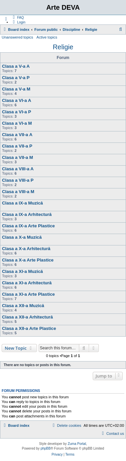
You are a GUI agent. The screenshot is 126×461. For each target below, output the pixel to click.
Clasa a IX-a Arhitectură (27, 214)
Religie (63, 47)
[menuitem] (17, 17)
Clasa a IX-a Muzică (22, 203)
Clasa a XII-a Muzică (23, 305)
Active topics (47, 37)
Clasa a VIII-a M (18, 191)
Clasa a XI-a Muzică (22, 271)
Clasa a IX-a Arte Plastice (28, 225)
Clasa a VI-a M (17, 123)
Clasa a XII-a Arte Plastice (29, 328)
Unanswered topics (17, 37)
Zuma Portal (77, 444)
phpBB (46, 448)
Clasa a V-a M (16, 89)
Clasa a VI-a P (16, 111)
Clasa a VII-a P (17, 146)
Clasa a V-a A (16, 66)
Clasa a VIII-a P (18, 180)
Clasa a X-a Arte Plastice (27, 260)
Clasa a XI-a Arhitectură (27, 282)
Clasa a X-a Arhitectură (26, 248)
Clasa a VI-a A (16, 100)
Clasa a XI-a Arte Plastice (28, 294)
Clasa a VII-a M (17, 157)
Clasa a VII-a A (17, 134)
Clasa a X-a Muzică (22, 237)
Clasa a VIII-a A (18, 168)
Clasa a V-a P (16, 77)
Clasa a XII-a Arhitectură (27, 317)
